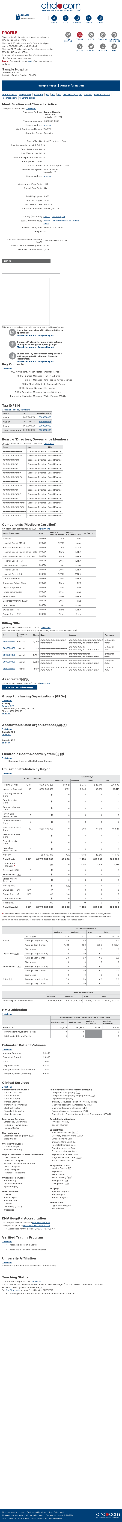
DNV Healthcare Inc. (41, 1227)
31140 (47, 221)
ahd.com (48, 125)
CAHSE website (13, 1295)
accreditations (10, 98)
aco (53, 94)
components (25, 94)
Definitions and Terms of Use (36, 1230)
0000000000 (45, 418)
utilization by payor (72, 94)
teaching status (27, 98)
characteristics (9, 94)
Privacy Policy (53, 1512)
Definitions (31, 108)
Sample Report (46, 336)
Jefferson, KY (58, 217)
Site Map (21, 1512)
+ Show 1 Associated (19, 692)
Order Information (72, 85)
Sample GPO (8, 711)
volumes (88, 94)
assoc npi (38, 94)
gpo (47, 94)
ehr (59, 94)
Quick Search (22, 15)
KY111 (47, 217)
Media (62, 1512)
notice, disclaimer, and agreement (31, 1515)
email (29, 61)
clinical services (102, 94)
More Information (26, 336)
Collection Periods (10, 411)
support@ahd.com (39, 1512)
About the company (9, 1512)
